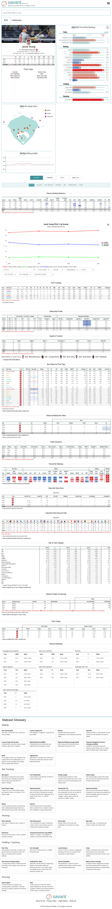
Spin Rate (89, 821)
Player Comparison (15, 76)
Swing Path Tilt (63, 788)
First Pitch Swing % (6, 578)
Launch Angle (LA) (36, 730)
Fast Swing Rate (35, 775)
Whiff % (3, 574)
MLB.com (73, 901)
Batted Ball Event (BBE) (37, 742)
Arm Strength (34, 848)
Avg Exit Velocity (6, 562)
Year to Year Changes (56, 543)
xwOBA (3, 558)
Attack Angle (90, 775)
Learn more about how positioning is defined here (15, 612)
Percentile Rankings (56, 464)
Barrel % (4, 565)
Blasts (4, 804)
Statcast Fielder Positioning (56, 594)
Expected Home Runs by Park (56, 513)
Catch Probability (64, 861)
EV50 (3, 755)
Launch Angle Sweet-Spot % (9, 564)
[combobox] (56, 12)
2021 (17, 53)
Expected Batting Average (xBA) (68, 742)
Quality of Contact (56, 336)
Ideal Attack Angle (8, 788)
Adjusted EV (34, 755)
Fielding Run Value (36, 861)
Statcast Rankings (56, 644)
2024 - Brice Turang (69, 357)
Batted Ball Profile (56, 311)
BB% (3, 583)
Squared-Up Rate (91, 788)
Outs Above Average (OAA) (10, 861)
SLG (2, 553)
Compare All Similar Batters (11, 360)
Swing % (4, 579)
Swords (32, 804)
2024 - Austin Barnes (85, 357)
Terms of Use (40, 901)
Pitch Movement (35, 821)
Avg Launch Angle (6, 567)
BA (2, 550)
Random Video (42, 72)
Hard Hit (89, 730)
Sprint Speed (6, 882)
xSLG (3, 555)
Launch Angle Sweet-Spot (10, 742)
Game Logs (75, 177)
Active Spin (61, 821)
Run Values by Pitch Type (56, 364)
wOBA (3, 557)
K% (2, 581)
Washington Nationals (34, 53)
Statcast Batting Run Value (56, 415)
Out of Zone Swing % (7, 572)
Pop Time (5, 848)
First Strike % (5, 576)
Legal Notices (63, 901)
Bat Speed (5, 775)
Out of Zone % (5, 571)
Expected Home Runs (56, 488)
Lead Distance (62, 848)
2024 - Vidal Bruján (101, 357)
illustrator (15, 72)
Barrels (60, 730)
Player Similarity (15, 77)
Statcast (36, 177)
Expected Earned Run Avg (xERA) (41, 833)
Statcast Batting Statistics (56, 193)
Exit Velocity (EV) (7, 730)
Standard (49, 177)
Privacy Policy (52, 901)
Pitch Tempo (56, 621)
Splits (62, 177)
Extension (5, 833)
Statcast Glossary (14, 720)
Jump (88, 848)
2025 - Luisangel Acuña (52, 357)
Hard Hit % (4, 560)
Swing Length (62, 775)
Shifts (41, 74)
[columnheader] (4, 199)
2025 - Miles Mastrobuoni (33, 357)
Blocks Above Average (93, 861)
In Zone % (4, 569)
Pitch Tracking (56, 283)
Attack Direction (35, 788)
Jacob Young (28, 46)
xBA (3, 551)
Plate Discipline (56, 442)
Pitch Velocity (6, 821)
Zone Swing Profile (42, 77)
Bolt (31, 882)
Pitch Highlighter (15, 74)
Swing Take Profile (42, 76)
